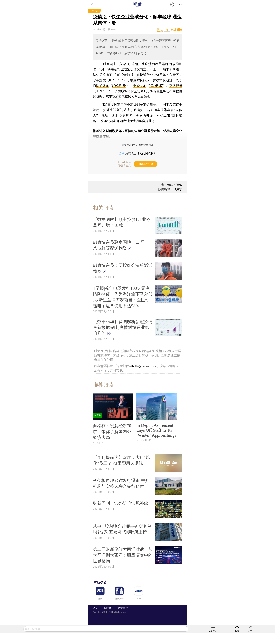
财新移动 (100, 582)
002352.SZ (116, 80)
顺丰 (166, 69)
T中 (167, 29)
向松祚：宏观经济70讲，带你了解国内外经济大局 (112, 431)
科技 (94, 11)
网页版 (108, 608)
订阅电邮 (122, 608)
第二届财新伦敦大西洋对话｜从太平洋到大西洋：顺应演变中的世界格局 (122, 555)
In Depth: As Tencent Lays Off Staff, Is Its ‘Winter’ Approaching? (156, 430)
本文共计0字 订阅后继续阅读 (137, 145)
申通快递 (139, 85)
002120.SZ (103, 91)
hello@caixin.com (144, 366)
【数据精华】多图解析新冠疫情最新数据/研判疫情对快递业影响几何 (122, 327)
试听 (173, 29)
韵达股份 (175, 85)
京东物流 (112, 96)
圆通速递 (102, 85)
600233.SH (119, 85)
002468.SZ (156, 85)
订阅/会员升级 (145, 164)
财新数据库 (114, 131)
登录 (121, 153)
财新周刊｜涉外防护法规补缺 (120, 503)
